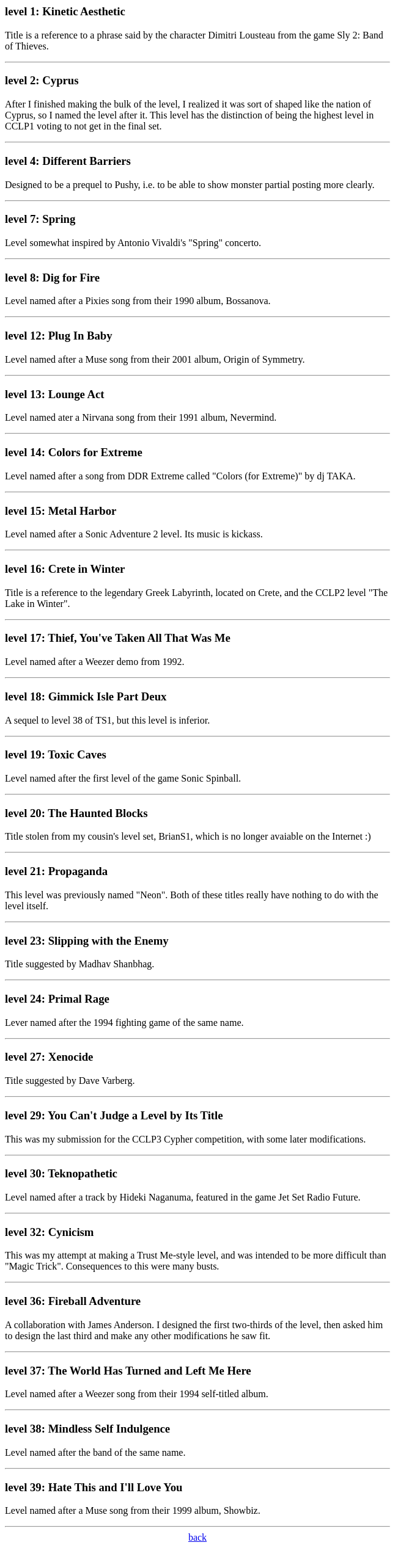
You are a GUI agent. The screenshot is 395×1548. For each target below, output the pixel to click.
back (197, 1537)
